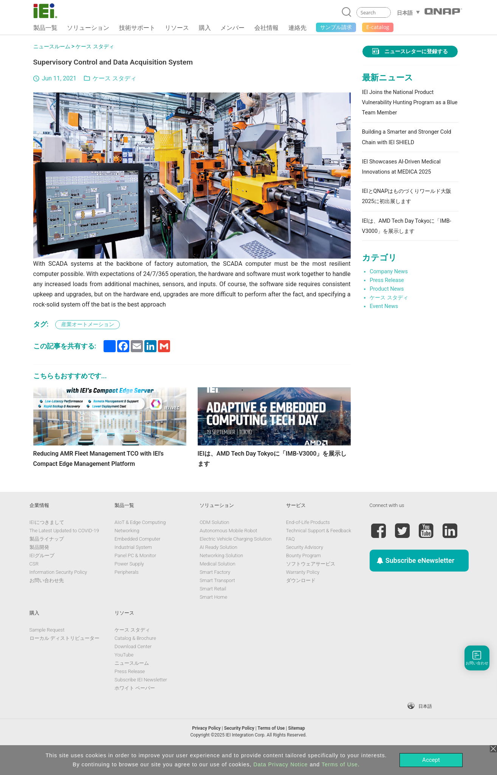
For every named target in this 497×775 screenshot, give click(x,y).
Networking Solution (221, 577)
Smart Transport (217, 602)
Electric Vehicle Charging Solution (235, 561)
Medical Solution (217, 586)
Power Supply (129, 586)
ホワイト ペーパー (135, 710)
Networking (127, 552)
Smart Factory (215, 594)
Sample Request (47, 652)
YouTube (124, 676)
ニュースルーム (51, 46)
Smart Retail (213, 610)
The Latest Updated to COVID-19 (64, 552)
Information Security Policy (58, 594)
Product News (387, 289)
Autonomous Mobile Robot (228, 552)
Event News (384, 306)
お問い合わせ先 (46, 602)
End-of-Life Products (308, 544)
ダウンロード (301, 602)
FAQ (290, 561)
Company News (389, 271)
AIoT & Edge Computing (140, 544)
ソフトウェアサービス (310, 586)
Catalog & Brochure (135, 660)
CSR (34, 586)
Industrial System (133, 569)
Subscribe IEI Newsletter (141, 701)
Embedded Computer (137, 561)
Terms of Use (340, 764)
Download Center (133, 668)
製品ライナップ (46, 561)
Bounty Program (303, 577)
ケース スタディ (95, 46)
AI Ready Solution (218, 569)
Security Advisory (304, 569)
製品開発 (39, 569)
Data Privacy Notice (281, 764)
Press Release (387, 280)
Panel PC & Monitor (135, 577)
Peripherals (127, 594)
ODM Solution (214, 544)
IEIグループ (41, 577)
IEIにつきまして (46, 544)
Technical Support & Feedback (318, 552)
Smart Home (213, 619)
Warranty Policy (302, 594)
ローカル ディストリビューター (64, 660)
